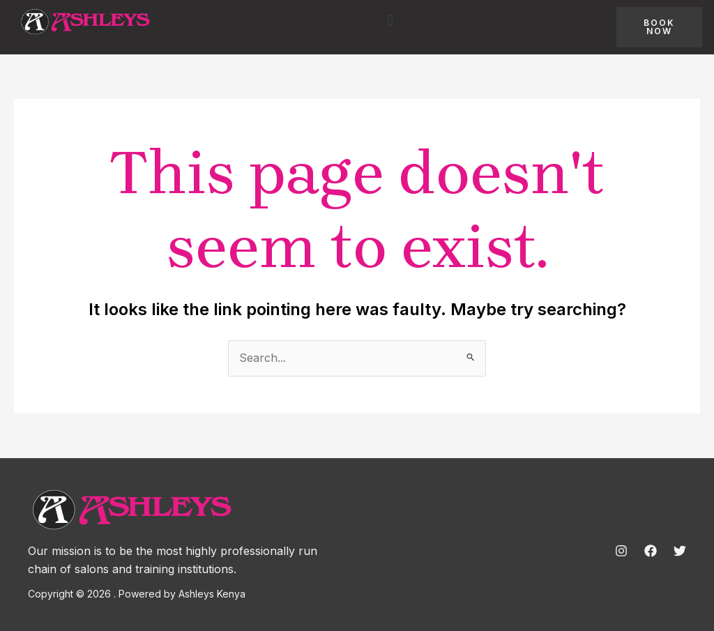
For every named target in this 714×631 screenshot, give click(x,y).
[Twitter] (680, 551)
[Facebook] (650, 551)
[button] (390, 20)
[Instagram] (621, 551)
